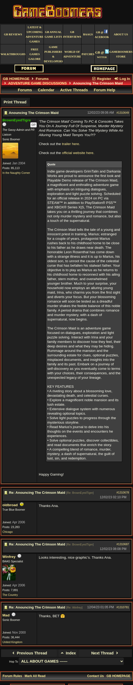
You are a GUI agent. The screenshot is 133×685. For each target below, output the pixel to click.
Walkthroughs (13, 54)
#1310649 (123, 112)
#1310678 (123, 492)
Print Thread (15, 102)
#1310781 (123, 607)
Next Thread (105, 653)
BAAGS (88, 34)
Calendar (46, 90)
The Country (10, 594)
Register (101, 79)
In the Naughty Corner (16, 172)
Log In (122, 79)
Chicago (7, 531)
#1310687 (123, 544)
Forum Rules (12, 676)
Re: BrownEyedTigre (80, 492)
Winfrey (9, 557)
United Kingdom (12, 642)
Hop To (13, 661)
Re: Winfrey (74, 607)
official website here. (78, 153)
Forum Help (104, 90)
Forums (42, 79)
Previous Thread (29, 653)
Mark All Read (35, 676)
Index (68, 653)
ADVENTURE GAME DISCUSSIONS (37, 83)
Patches (88, 54)
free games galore (34, 54)
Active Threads (74, 90)
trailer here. (71, 144)
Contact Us (95, 676)
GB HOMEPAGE (16, 79)
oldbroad (10, 505)
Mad (6, 615)
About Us (121, 34)
